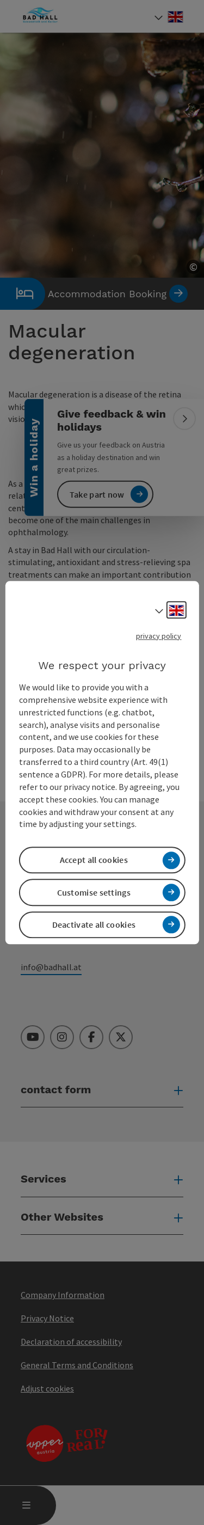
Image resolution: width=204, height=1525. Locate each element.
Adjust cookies (47, 1388)
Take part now (97, 493)
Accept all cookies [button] (94, 860)
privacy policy (158, 636)
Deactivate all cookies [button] (94, 924)
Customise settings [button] (94, 892)
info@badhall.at (51, 966)
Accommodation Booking (94, 294)
